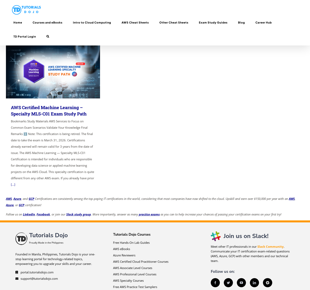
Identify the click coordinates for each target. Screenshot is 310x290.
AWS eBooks (121, 249)
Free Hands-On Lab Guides (131, 243)
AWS (9, 199)
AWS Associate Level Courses (132, 268)
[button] (48, 36)
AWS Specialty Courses (128, 280)
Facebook (43, 214)
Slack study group (78, 214)
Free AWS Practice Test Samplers (135, 287)
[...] (13, 184)
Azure (17, 199)
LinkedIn (29, 214)
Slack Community (270, 246)
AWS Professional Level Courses (134, 274)
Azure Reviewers (124, 255)
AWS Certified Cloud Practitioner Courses (140, 262)
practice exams (149, 214)
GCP (31, 199)
